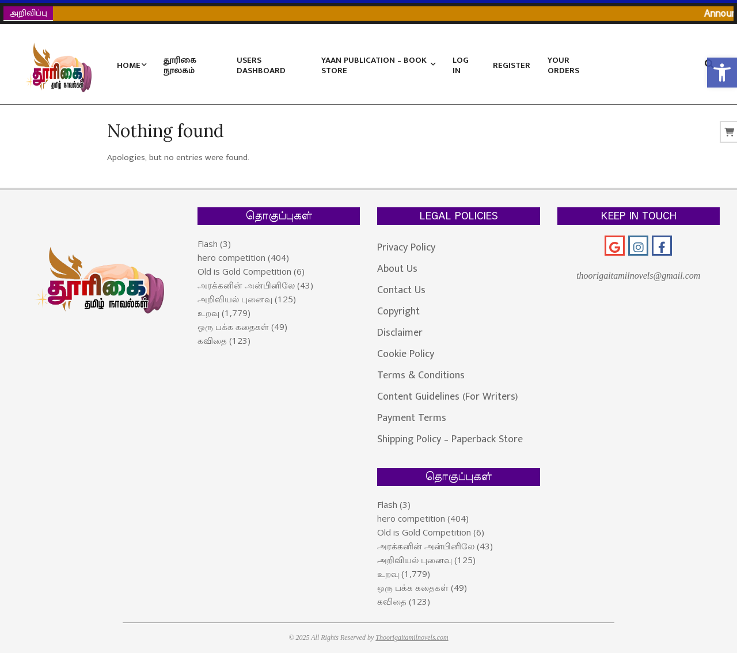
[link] (722, 73)
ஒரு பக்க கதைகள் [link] (233, 326)
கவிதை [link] (212, 340)
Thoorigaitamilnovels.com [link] (411, 637)
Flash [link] (207, 243)
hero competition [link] (231, 257)
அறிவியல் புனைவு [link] (234, 299)
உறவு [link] (208, 312)
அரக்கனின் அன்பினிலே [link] (246, 285)
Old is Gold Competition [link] (244, 271)
